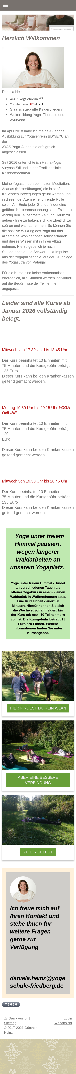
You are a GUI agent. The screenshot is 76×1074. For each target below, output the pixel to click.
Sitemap (10, 1023)
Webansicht (63, 1023)
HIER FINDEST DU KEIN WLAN (38, 708)
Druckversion (16, 1018)
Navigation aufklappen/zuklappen (38, 5)
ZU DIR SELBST (37, 852)
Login (68, 1018)
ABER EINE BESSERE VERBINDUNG (38, 780)
